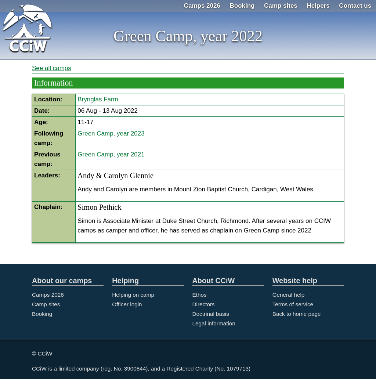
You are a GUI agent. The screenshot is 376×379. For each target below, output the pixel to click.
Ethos (199, 295)
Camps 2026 (202, 5)
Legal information (213, 323)
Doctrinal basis (210, 314)
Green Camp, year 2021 (110, 154)
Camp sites (280, 5)
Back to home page (296, 314)
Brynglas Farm (97, 99)
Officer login (127, 304)
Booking (242, 5)
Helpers (318, 5)
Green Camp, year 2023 (110, 133)
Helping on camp (133, 295)
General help (288, 295)
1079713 (238, 368)
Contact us (355, 5)
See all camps (51, 68)
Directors (203, 304)
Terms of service (292, 304)
